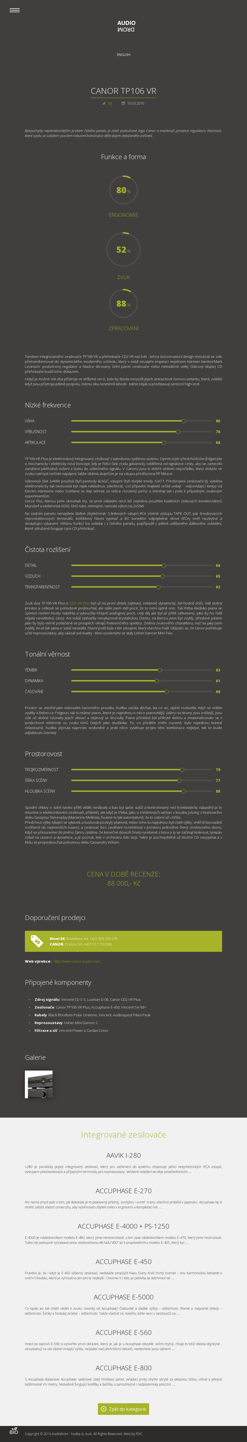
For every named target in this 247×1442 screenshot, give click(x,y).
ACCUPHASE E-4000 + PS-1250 (123, 1226)
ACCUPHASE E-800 (124, 1367)
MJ (110, 103)
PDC (139, 1433)
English (123, 54)
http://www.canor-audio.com (77, 961)
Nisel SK (57, 938)
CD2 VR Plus (79, 603)
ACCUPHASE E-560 (124, 1332)
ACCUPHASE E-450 (124, 1261)
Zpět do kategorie (127, 1409)
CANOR (56, 944)
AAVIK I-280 (123, 1155)
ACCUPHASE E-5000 (124, 1296)
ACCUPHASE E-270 (124, 1190)
